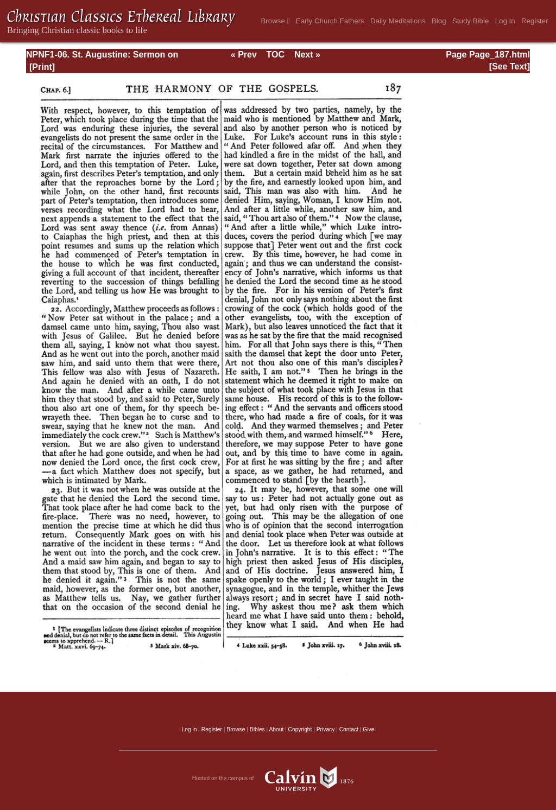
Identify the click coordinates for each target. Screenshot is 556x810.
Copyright (300, 729)
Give (368, 729)
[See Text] (509, 66)
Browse (275, 21)
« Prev (244, 54)
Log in (189, 729)
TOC (276, 54)
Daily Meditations (397, 21)
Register (534, 21)
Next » (307, 54)
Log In (505, 21)
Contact (348, 729)
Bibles (257, 729)
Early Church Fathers (330, 21)
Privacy (326, 729)
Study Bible (470, 21)
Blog (439, 21)
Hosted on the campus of (278, 779)
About (276, 729)
